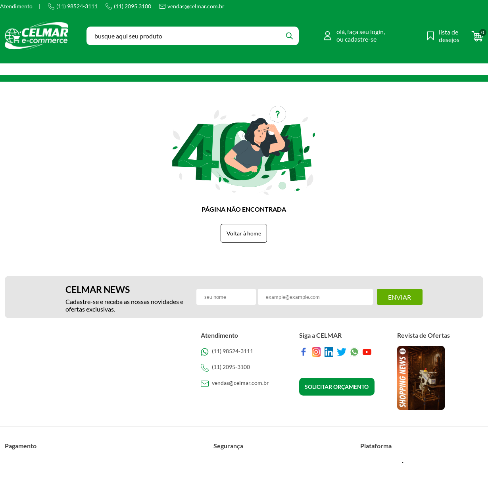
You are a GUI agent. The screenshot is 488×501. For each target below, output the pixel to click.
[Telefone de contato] (244, 352)
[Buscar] (289, 36)
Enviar (399, 297)
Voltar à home (244, 233)
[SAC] (244, 384)
